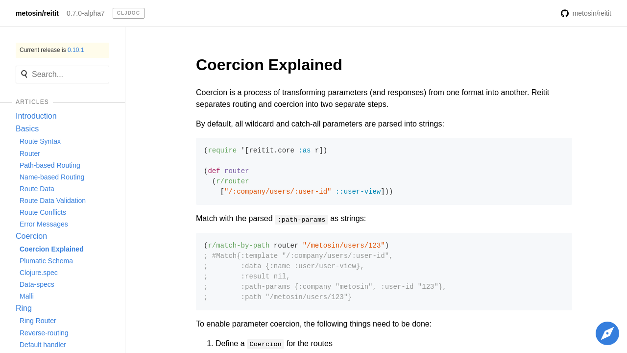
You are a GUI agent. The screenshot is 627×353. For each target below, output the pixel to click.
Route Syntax (40, 141)
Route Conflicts (43, 212)
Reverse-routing (44, 333)
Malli (27, 296)
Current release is (52, 50)
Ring (24, 308)
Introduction (36, 116)
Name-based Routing (52, 177)
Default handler (43, 345)
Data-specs (37, 284)
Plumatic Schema (46, 261)
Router (30, 153)
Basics (27, 129)
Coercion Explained (52, 249)
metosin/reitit (37, 13)
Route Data (37, 189)
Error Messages (44, 224)
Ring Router (38, 321)
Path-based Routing (50, 165)
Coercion (31, 236)
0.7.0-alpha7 (86, 13)
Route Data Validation (53, 200)
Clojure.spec (39, 273)
